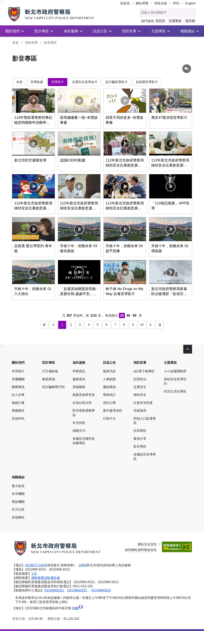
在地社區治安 (82, 402)
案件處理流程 (112, 410)
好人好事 (18, 394)
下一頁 (150, 325)
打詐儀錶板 (50, 371)
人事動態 (109, 379)
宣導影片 (57, 82)
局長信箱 (160, 3)
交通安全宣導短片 (84, 82)
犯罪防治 (139, 379)
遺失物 (190, 21)
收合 (187, 349)
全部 (19, 82)
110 (34, 573)
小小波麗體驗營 (175, 371)
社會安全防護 (143, 402)
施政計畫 (18, 402)
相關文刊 (79, 430)
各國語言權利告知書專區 (84, 441)
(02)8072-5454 (35, 565)
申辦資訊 (79, 371)
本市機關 (18, 493)
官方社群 (18, 509)
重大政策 (18, 486)
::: (2, 1)
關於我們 (12, 31)
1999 (82, 565)
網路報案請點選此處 (45, 577)
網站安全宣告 (147, 544)
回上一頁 (186, 66)
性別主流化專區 (175, 391)
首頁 (15, 42)
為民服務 (71, 31)
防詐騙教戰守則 (53, 387)
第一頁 (44, 325)
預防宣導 (129, 31)
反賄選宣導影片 (147, 82)
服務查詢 (79, 379)
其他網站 (18, 517)
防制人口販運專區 (144, 421)
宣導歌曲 (36, 82)
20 (122, 315)
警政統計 (109, 394)
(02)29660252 (77, 590)
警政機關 (18, 501)
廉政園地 (109, 387)
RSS (176, 3)
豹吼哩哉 (48, 379)
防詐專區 (41, 31)
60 (134, 315)
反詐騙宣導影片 (116, 82)
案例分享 (139, 438)
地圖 (77, 608)
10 (142, 324)
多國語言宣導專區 (144, 457)
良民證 (160, 21)
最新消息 (109, 371)
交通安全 (139, 387)
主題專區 (158, 31)
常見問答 (79, 423)
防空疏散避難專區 (84, 413)
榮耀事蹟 (18, 387)
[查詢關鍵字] (163, 13)
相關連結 (187, 31)
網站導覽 (142, 3)
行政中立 (109, 418)
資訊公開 (109, 402)
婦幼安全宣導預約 (175, 381)
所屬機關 (18, 379)
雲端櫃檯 (79, 387)
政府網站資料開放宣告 (141, 550)
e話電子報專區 (143, 371)
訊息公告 (100, 31)
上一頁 (53, 325)
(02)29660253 (101, 590)
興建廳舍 (18, 410)
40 (128, 315)
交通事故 (175, 21)
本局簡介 (18, 371)
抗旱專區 (139, 430)
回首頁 (125, 3)
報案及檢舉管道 (84, 394)
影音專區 (50, 42)
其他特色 (18, 418)
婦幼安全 (139, 394)
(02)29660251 (54, 590)
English (190, 3)
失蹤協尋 (139, 410)
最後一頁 (159, 325)
